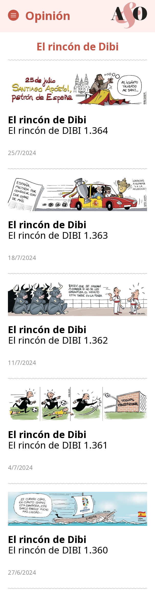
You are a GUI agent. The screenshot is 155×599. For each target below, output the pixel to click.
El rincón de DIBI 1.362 (77, 337)
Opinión (47, 15)
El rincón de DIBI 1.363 (77, 231)
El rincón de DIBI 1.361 (77, 443)
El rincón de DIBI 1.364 (77, 125)
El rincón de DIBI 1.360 (77, 549)
